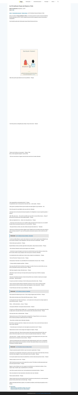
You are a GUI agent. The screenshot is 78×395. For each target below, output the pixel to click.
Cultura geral (29, 1)
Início (10, 13)
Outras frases (24, 13)
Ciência (54, 1)
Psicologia (47, 1)
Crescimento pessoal (38, 1)
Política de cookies (47, 393)
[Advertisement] (29, 30)
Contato (42, 393)
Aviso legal (38, 393)
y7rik (13, 10)
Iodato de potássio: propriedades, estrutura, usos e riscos (20, 387)
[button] (58, 1)
